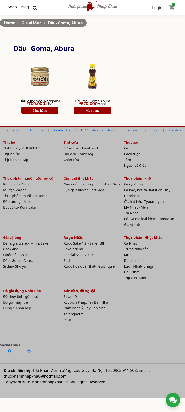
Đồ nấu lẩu (133, 260)
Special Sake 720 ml (79, 254)
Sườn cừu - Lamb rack (81, 148)
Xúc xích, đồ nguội (79, 291)
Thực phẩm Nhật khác (143, 237)
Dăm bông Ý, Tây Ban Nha (85, 308)
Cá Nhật (130, 243)
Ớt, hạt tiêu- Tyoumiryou (144, 201)
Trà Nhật (131, 213)
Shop (12, 7)
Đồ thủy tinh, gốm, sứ (21, 296)
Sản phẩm (133, 130)
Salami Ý (70, 296)
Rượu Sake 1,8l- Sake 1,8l (84, 243)
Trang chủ (11, 130)
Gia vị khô (132, 224)
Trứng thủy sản (136, 249)
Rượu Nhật (73, 237)
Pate (67, 319)
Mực (127, 254)
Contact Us (62, 130)
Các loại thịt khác (78, 178)
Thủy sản (131, 142)
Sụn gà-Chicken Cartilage (84, 190)
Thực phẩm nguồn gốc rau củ (28, 178)
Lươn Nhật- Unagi (138, 266)
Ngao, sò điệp (135, 165)
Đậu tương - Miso (17, 201)
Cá (126, 148)
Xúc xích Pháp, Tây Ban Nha (86, 302)
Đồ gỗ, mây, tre (15, 302)
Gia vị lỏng (32, 22)
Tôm (127, 159)
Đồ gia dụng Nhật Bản (22, 291)
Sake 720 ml (73, 249)
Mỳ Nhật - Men (136, 207)
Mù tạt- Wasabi (15, 190)
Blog (25, 7)
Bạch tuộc (132, 154)
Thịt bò (9, 142)
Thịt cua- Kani (135, 278)
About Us (36, 130)
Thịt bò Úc (11, 154)
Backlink (175, 130)
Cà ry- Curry (133, 184)
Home (9, 22)
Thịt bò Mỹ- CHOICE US (21, 148)
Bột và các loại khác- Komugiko (149, 218)
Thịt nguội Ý (73, 314)
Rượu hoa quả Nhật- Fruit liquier (90, 266)
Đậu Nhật (131, 272)
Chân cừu (71, 159)
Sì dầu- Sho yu (14, 266)
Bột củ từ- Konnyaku (19, 207)
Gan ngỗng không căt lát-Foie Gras (92, 184)
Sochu (68, 260)
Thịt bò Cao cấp (15, 159)
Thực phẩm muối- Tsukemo (25, 195)
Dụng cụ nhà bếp (17, 308)
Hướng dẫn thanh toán (98, 130)
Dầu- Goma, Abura (65, 22)
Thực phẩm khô (137, 178)
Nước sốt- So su (15, 254)
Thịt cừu (71, 142)
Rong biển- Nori (16, 184)
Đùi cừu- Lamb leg (78, 154)
